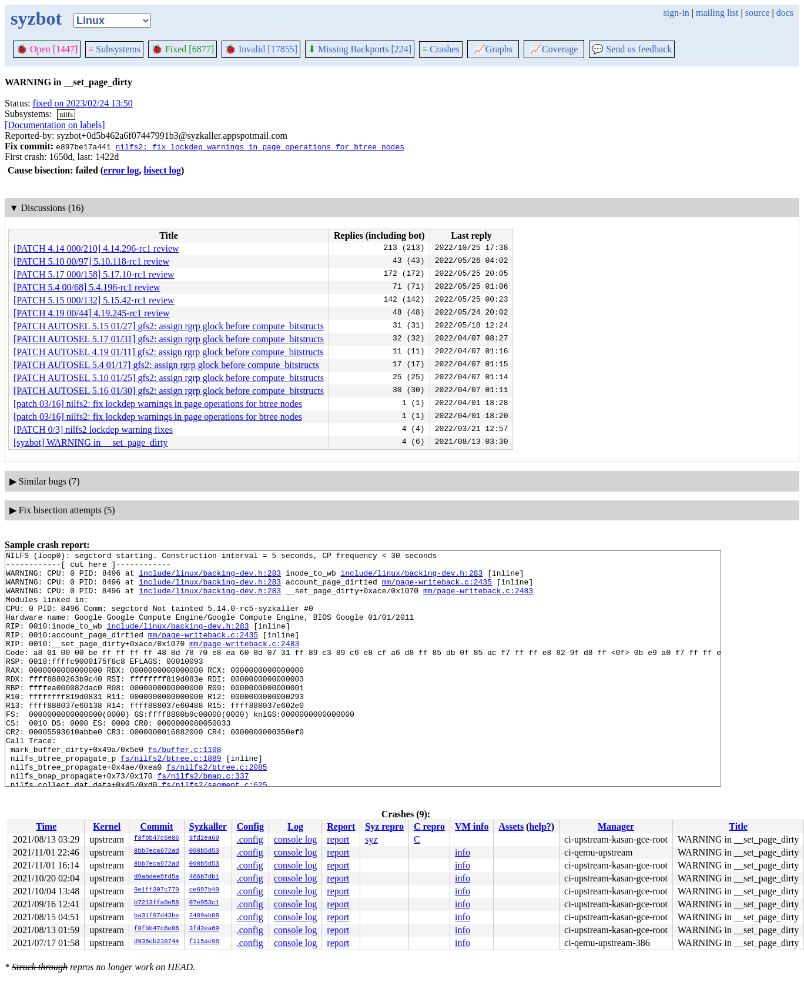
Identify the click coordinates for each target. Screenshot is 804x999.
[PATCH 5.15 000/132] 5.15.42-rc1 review (94, 300)
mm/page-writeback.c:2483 (478, 599)
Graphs (493, 49)
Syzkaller (208, 826)
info (462, 852)
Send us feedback (632, 49)
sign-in (676, 13)
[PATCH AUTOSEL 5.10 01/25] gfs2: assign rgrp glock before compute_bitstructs (169, 378)
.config (250, 839)
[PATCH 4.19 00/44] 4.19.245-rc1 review (92, 313)
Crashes (441, 49)
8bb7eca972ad (156, 851)
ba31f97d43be (156, 916)
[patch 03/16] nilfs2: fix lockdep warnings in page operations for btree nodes (158, 404)
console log (295, 839)
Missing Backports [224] (359, 49)
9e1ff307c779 (156, 890)
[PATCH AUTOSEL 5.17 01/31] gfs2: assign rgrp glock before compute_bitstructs (169, 339)
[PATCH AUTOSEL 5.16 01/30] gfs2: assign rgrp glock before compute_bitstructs (169, 391)
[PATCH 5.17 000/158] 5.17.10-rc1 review (94, 274)
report (338, 839)
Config (250, 826)
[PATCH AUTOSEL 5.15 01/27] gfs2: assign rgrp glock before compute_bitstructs (169, 326)
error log (121, 170)
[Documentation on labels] (55, 125)
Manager (616, 826)
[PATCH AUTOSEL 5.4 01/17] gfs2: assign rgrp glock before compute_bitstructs (166, 365)
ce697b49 (204, 890)
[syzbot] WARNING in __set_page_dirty (91, 442)
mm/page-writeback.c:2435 (437, 588)
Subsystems (114, 49)
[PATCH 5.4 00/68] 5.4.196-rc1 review (87, 287)
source (757, 13)
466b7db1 (204, 877)
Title (738, 826)
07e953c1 (204, 903)
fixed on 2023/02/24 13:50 (83, 103)
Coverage (554, 49)
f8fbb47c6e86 (156, 838)
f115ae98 (204, 942)
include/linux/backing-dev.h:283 (210, 578)
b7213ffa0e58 (156, 903)
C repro (429, 826)
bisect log (162, 170)
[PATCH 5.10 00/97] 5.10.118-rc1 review (91, 261)
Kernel (106, 826)
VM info (471, 826)
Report (341, 826)
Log (295, 826)
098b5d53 (204, 851)
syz (371, 839)
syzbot (36, 18)
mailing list (717, 13)
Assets (511, 826)
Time (46, 826)
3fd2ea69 (204, 838)
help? (540, 826)
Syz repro (384, 826)
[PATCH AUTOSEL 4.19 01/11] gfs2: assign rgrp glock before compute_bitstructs (168, 352)
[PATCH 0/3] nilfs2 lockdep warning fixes (93, 430)
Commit (156, 826)
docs (784, 13)
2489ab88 (204, 916)
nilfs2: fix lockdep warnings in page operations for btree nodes (259, 146)
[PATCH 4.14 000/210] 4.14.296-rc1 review (96, 248)
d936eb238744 (156, 942)
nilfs (66, 114)
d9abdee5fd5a (156, 877)
